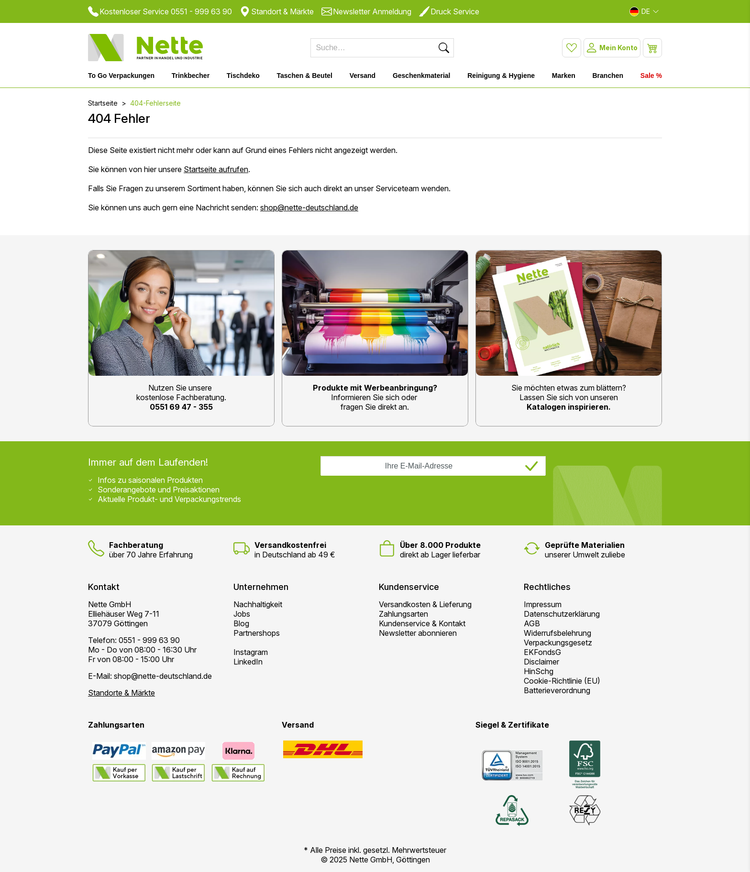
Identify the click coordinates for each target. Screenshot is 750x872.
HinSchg (538, 671)
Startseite (103, 103)
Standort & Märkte (277, 11)
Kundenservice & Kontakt (422, 623)
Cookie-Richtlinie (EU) (562, 681)
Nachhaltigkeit (257, 604)
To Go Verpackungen (121, 75)
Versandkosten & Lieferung (425, 604)
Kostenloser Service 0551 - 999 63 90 (160, 11)
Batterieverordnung (557, 690)
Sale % (651, 75)
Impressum (543, 604)
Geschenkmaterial (422, 75)
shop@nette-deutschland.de (309, 207)
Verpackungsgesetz (558, 642)
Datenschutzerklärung (562, 614)
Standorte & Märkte (121, 693)
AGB (532, 623)
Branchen (608, 75)
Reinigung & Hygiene (501, 75)
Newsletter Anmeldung (366, 11)
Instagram (250, 652)
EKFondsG (542, 652)
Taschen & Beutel (304, 75)
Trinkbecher (191, 75)
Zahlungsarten (403, 614)
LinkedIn (248, 661)
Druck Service (449, 11)
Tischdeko (243, 75)
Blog (241, 623)
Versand (362, 75)
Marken (563, 75)
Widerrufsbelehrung (557, 633)
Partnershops (256, 633)
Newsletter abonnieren (418, 633)
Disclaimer (541, 661)
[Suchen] (443, 48)
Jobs (241, 614)
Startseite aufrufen (216, 169)
